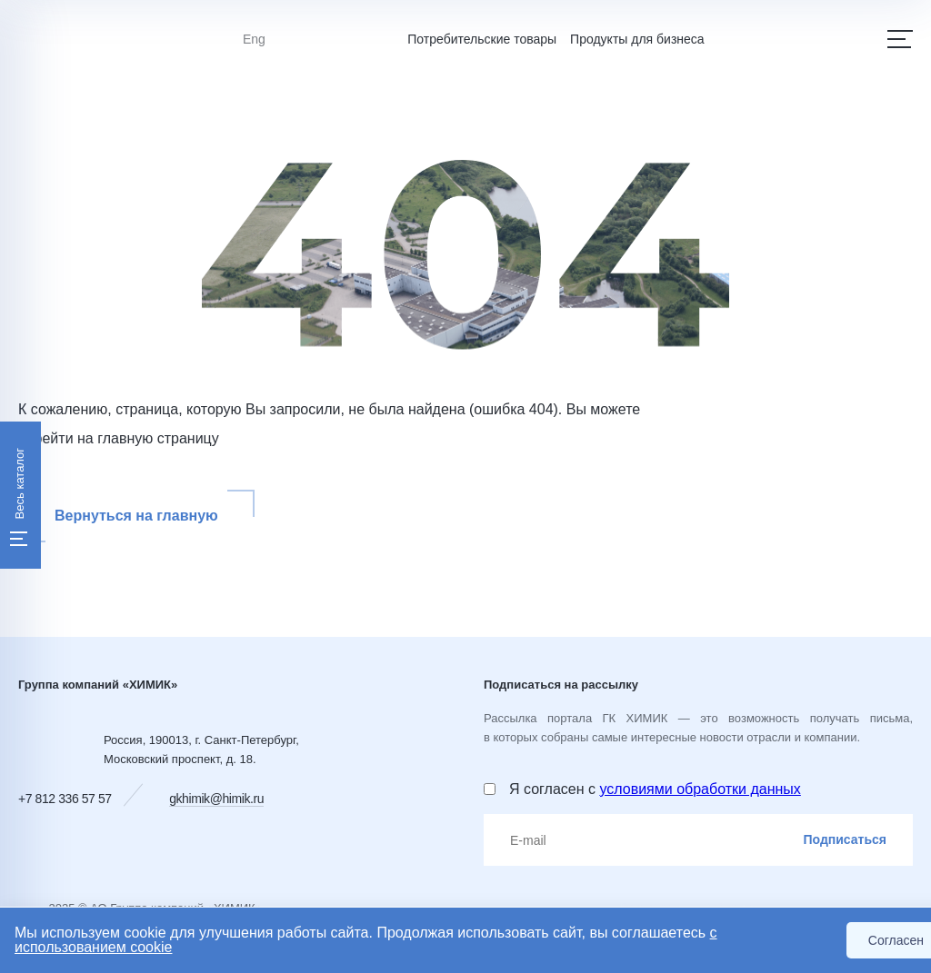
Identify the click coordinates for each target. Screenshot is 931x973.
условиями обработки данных (699, 789)
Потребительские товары (481, 39)
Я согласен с (655, 789)
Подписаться (844, 839)
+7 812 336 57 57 (65, 798)
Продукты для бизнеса (637, 39)
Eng (254, 39)
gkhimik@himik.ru (216, 798)
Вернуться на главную (136, 515)
